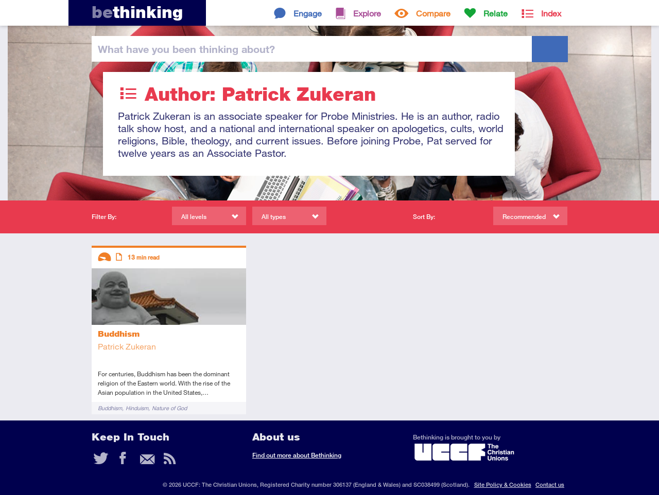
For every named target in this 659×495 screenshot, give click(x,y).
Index (551, 13)
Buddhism (110, 408)
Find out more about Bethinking (296, 455)
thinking (137, 12)
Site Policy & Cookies (502, 484)
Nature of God (169, 408)
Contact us (549, 484)
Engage (307, 13)
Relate (495, 13)
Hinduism (137, 408)
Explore (367, 13)
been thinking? (186, 49)
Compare (433, 13)
